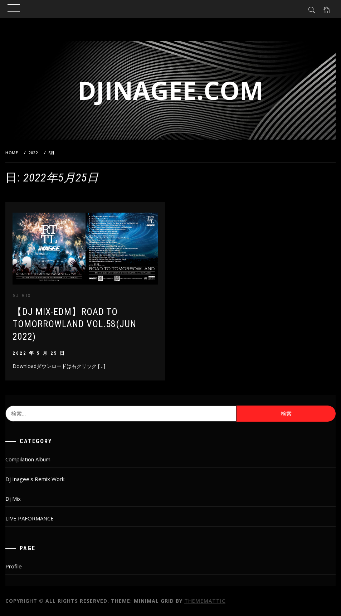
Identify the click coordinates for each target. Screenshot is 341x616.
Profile (13, 566)
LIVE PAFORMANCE (29, 518)
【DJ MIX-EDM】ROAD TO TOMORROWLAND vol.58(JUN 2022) (74, 324)
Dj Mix (22, 296)
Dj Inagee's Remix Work (34, 478)
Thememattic (204, 600)
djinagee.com (170, 90)
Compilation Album (27, 459)
